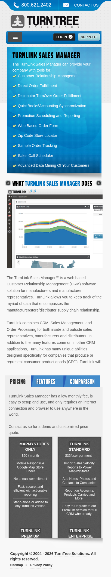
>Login (64, 37)
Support (89, 37)
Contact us (18, 426)
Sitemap (16, 565)
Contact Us (86, 5)
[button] (15, 37)
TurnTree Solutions (44, 22)
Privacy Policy (41, 565)
